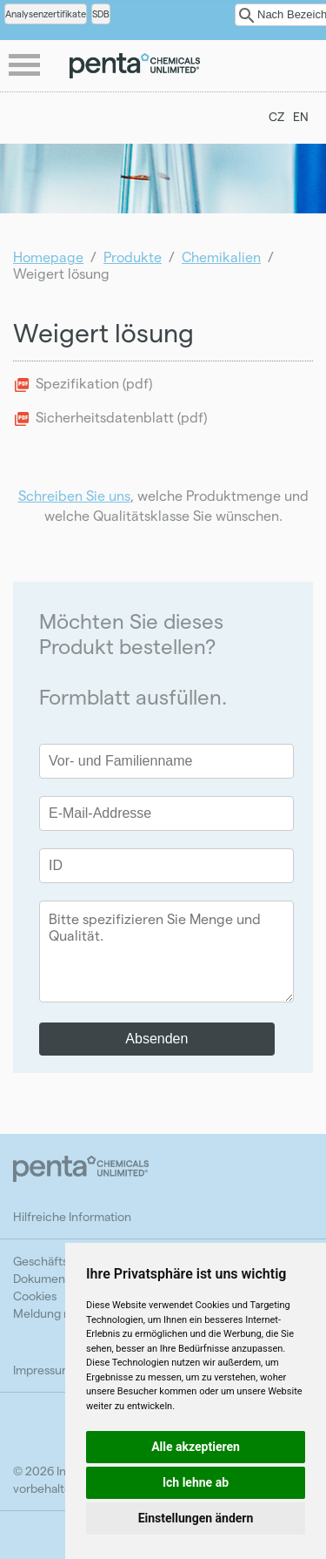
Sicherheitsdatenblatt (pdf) (121, 416)
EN (301, 116)
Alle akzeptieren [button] (195, 1447)
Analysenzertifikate (45, 13)
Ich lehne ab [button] (196, 1482)
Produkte (132, 256)
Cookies (35, 1295)
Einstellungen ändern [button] (196, 1518)
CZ (276, 116)
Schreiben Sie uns (74, 495)
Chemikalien (221, 256)
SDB (101, 13)
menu (26, 66)
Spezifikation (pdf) (94, 383)
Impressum (42, 1369)
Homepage (48, 256)
